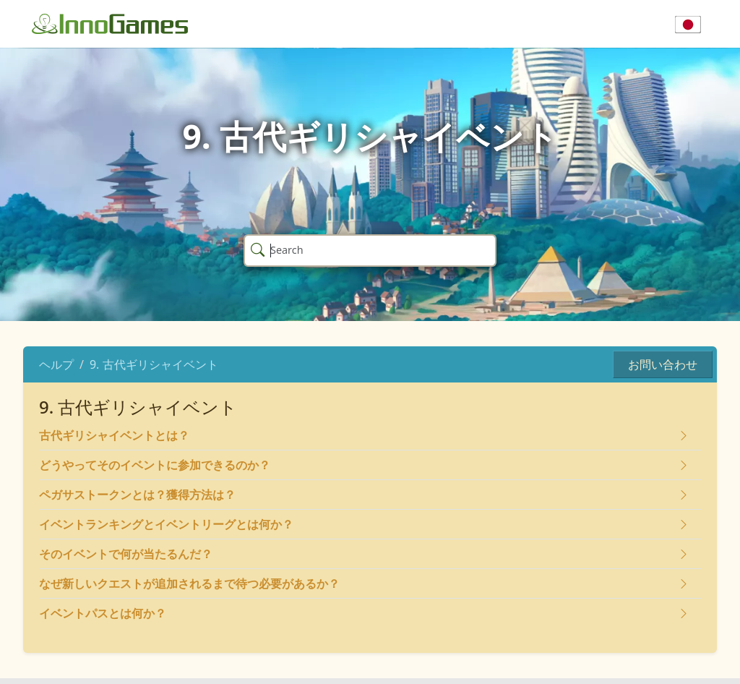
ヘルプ (56, 364)
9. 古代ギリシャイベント (154, 364)
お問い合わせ (662, 364)
